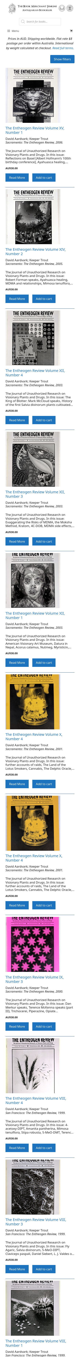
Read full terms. (63, 48)
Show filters (62, 59)
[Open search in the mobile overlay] (40, 21)
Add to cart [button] (44, 177)
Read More (17, 177)
